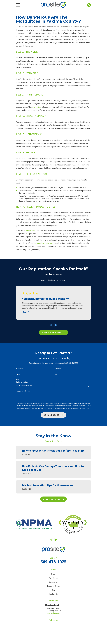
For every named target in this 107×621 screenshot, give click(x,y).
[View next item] (56, 325)
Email (55, 374)
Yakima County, (31, 230)
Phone (18, 374)
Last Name (57, 368)
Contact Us (53, 594)
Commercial (53, 582)
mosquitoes (36, 107)
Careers (53, 574)
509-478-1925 (53, 561)
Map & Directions (53, 613)
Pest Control (53, 578)
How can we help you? (23, 391)
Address (18, 380)
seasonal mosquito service (45, 243)
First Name (19, 368)
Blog (53, 590)
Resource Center (53, 586)
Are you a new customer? (24, 385)
